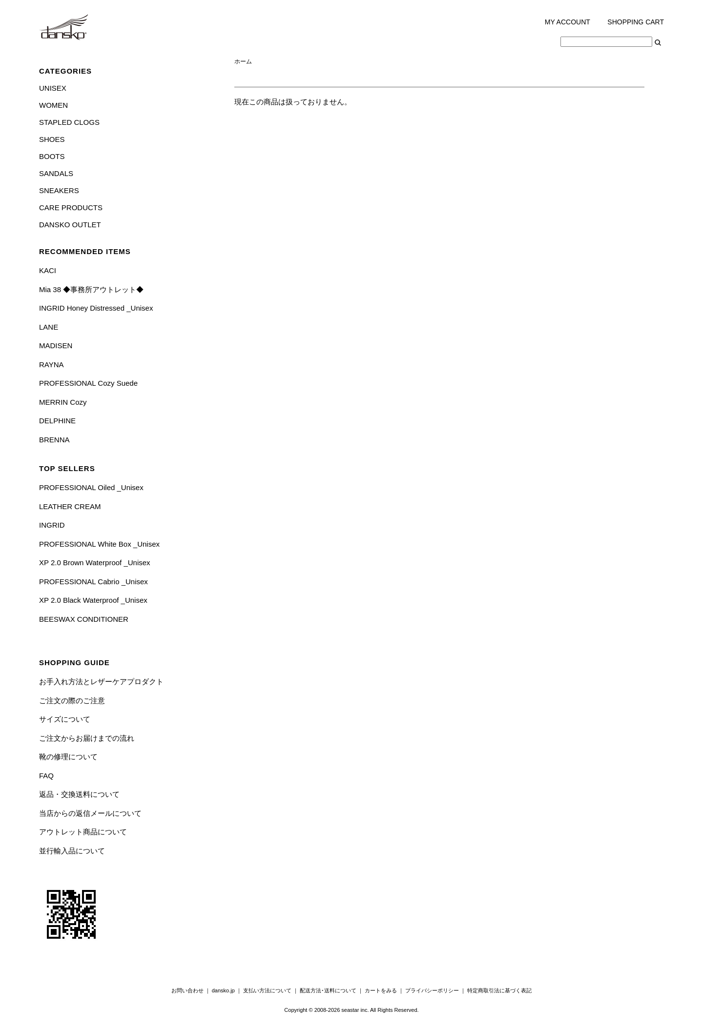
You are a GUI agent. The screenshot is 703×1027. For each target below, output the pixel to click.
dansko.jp (223, 990)
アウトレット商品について (83, 832)
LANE (48, 327)
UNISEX (52, 88)
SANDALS (56, 173)
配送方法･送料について (328, 990)
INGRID (52, 525)
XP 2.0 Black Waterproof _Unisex (93, 600)
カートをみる (381, 990)
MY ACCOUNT (567, 22)
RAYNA (51, 364)
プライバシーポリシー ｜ (436, 990)
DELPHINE (57, 420)
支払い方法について (267, 990)
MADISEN (55, 345)
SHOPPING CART (635, 22)
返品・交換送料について (79, 794)
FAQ (46, 775)
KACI (47, 270)
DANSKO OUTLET (70, 224)
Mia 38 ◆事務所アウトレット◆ (91, 289)
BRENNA (54, 439)
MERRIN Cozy (63, 402)
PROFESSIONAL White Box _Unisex (99, 544)
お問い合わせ (187, 990)
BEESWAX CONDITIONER (83, 619)
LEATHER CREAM (70, 506)
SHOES (52, 139)
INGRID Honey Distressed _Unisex (96, 308)
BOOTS (52, 156)
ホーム (243, 61)
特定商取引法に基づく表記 (499, 990)
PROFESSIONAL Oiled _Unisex (91, 487)
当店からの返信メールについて (90, 813)
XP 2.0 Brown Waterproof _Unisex (94, 562)
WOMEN (53, 105)
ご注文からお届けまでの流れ (86, 738)
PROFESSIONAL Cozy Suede (88, 383)
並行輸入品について (72, 851)
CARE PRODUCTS (71, 207)
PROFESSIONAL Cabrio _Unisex (93, 581)
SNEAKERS (59, 190)
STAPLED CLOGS (69, 122)
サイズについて (64, 719)
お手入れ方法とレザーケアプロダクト (101, 681)
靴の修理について (68, 756)
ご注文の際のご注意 (72, 700)
